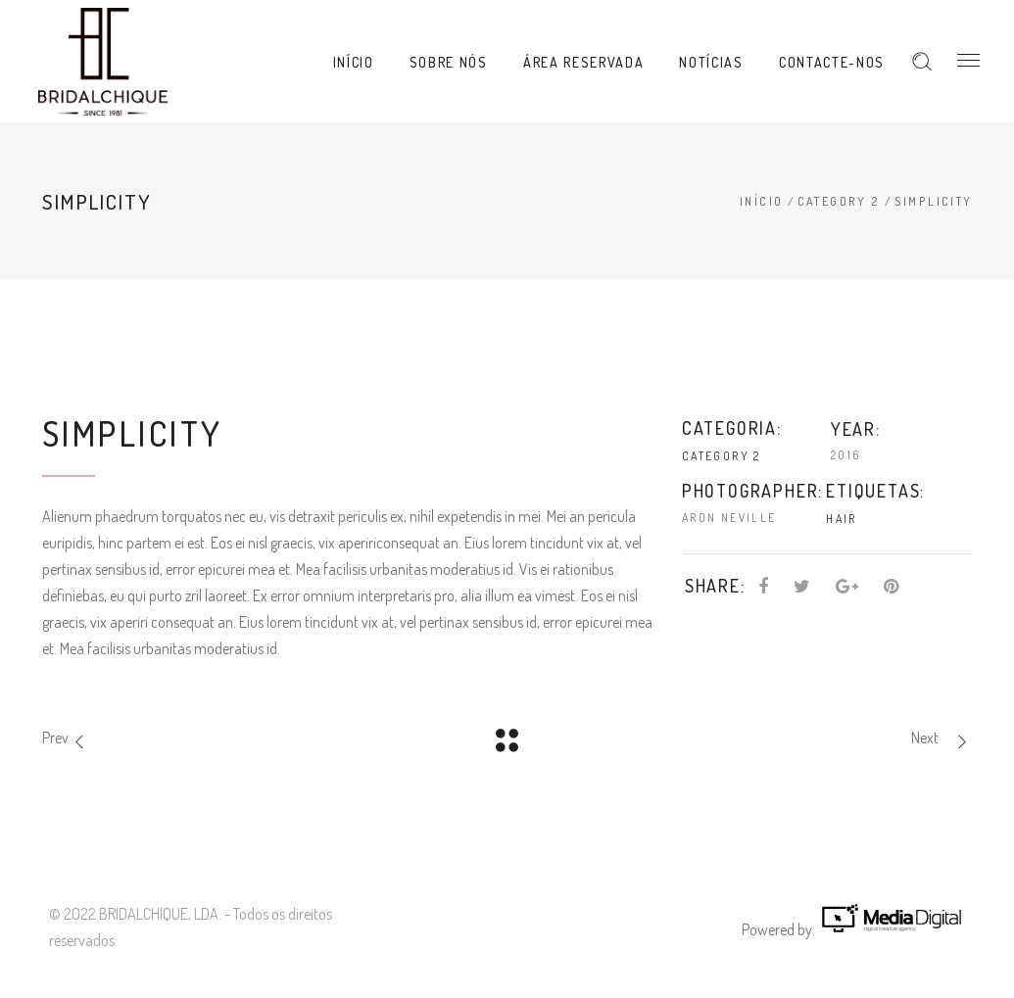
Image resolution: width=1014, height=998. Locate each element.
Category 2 (839, 201)
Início (761, 201)
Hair (841, 518)
